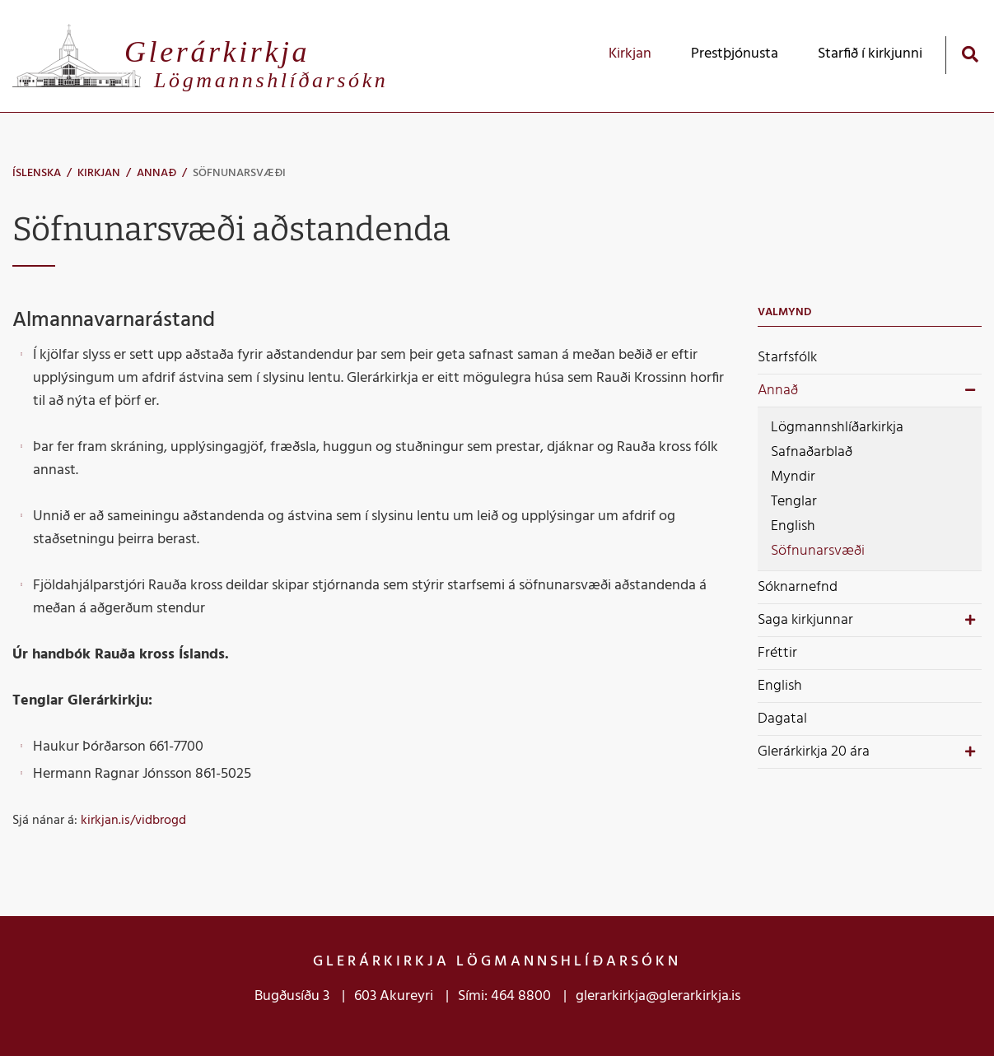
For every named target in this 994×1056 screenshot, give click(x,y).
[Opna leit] (969, 54)
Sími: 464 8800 (504, 996)
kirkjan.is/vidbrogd (133, 820)
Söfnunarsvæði (239, 173)
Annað (156, 173)
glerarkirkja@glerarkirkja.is (658, 996)
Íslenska (36, 173)
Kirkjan (98, 173)
